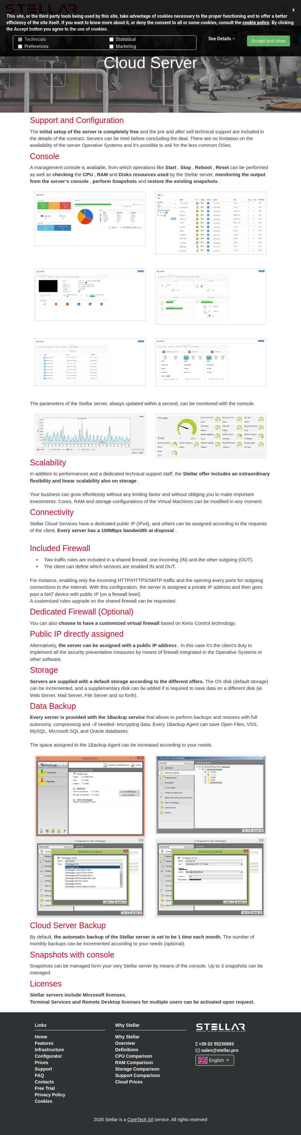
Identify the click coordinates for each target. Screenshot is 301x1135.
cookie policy (255, 22)
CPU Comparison (133, 1056)
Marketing (122, 46)
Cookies (43, 1101)
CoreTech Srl (140, 1119)
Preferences (33, 46)
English (213, 1060)
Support (43, 1069)
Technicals (32, 39)
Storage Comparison (137, 1069)
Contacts (44, 1081)
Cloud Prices (129, 1081)
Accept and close (268, 40)
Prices (41, 1062)
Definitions (126, 1049)
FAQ (39, 1075)
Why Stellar (127, 1036)
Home (41, 1036)
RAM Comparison (134, 1062)
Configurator (48, 1056)
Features (44, 1043)
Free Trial (45, 1088)
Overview (125, 1043)
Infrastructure (49, 1049)
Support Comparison (137, 1075)
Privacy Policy (50, 1094)
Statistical (122, 39)
